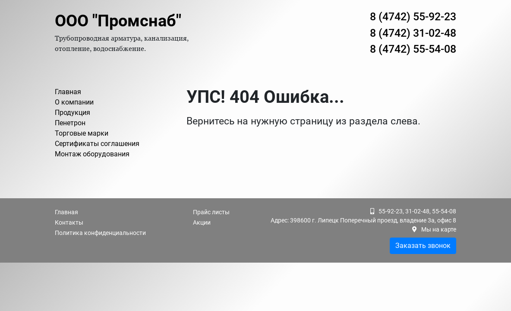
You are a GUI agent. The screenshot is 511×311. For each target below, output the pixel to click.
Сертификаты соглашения (97, 144)
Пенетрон (70, 123)
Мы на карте (438, 229)
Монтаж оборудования (92, 154)
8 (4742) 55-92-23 (413, 16)
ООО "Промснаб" (118, 20)
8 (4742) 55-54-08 (413, 49)
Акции (202, 222)
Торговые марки (81, 133)
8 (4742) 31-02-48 (413, 33)
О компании (74, 102)
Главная (68, 92)
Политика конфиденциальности (100, 232)
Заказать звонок (423, 245)
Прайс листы (211, 212)
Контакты (69, 222)
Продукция (72, 112)
